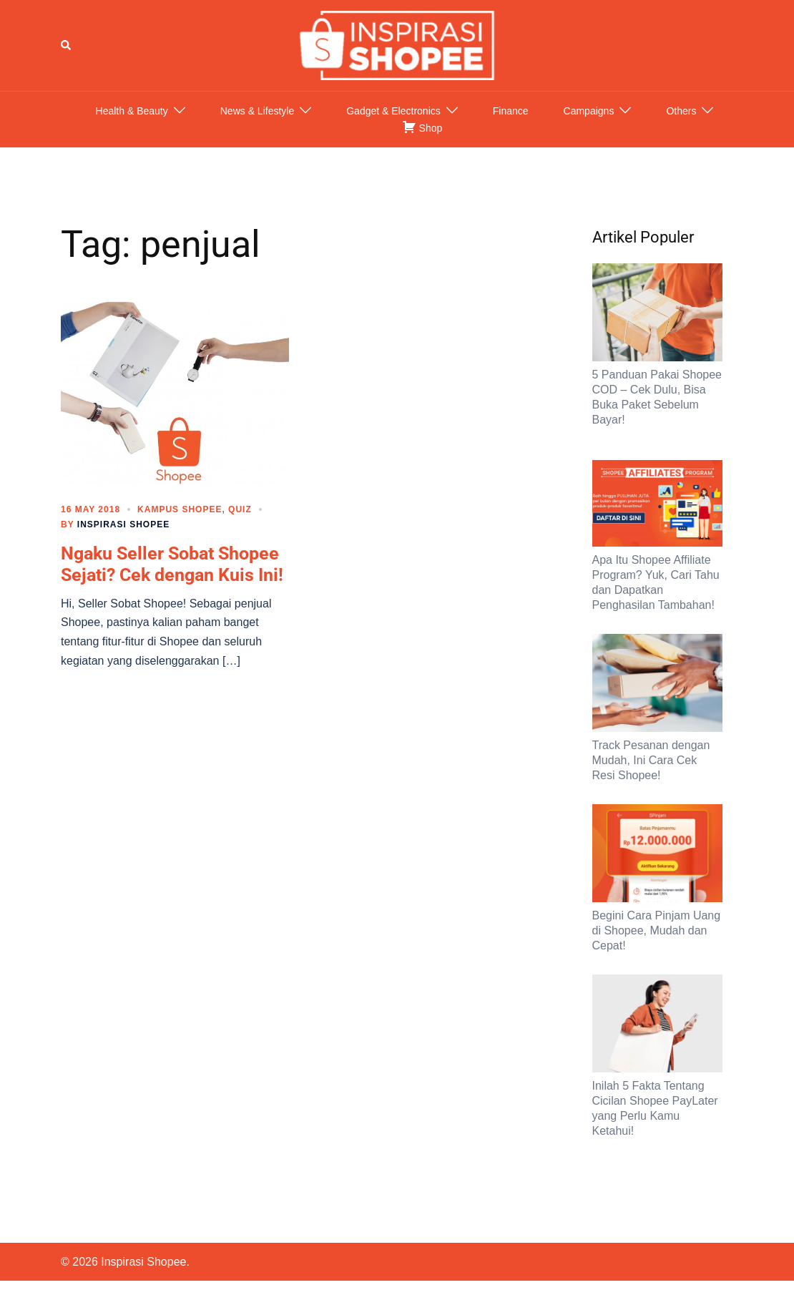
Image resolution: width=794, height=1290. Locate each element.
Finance (511, 111)
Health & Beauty (132, 111)
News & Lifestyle (257, 111)
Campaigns (589, 111)
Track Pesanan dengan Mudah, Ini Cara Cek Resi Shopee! (651, 760)
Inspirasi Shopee (123, 524)
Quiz (240, 509)
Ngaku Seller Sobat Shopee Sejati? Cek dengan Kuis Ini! (172, 564)
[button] (66, 45)
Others (681, 111)
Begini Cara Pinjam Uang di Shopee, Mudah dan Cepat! (656, 930)
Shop (422, 126)
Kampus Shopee (179, 509)
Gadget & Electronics (393, 111)
